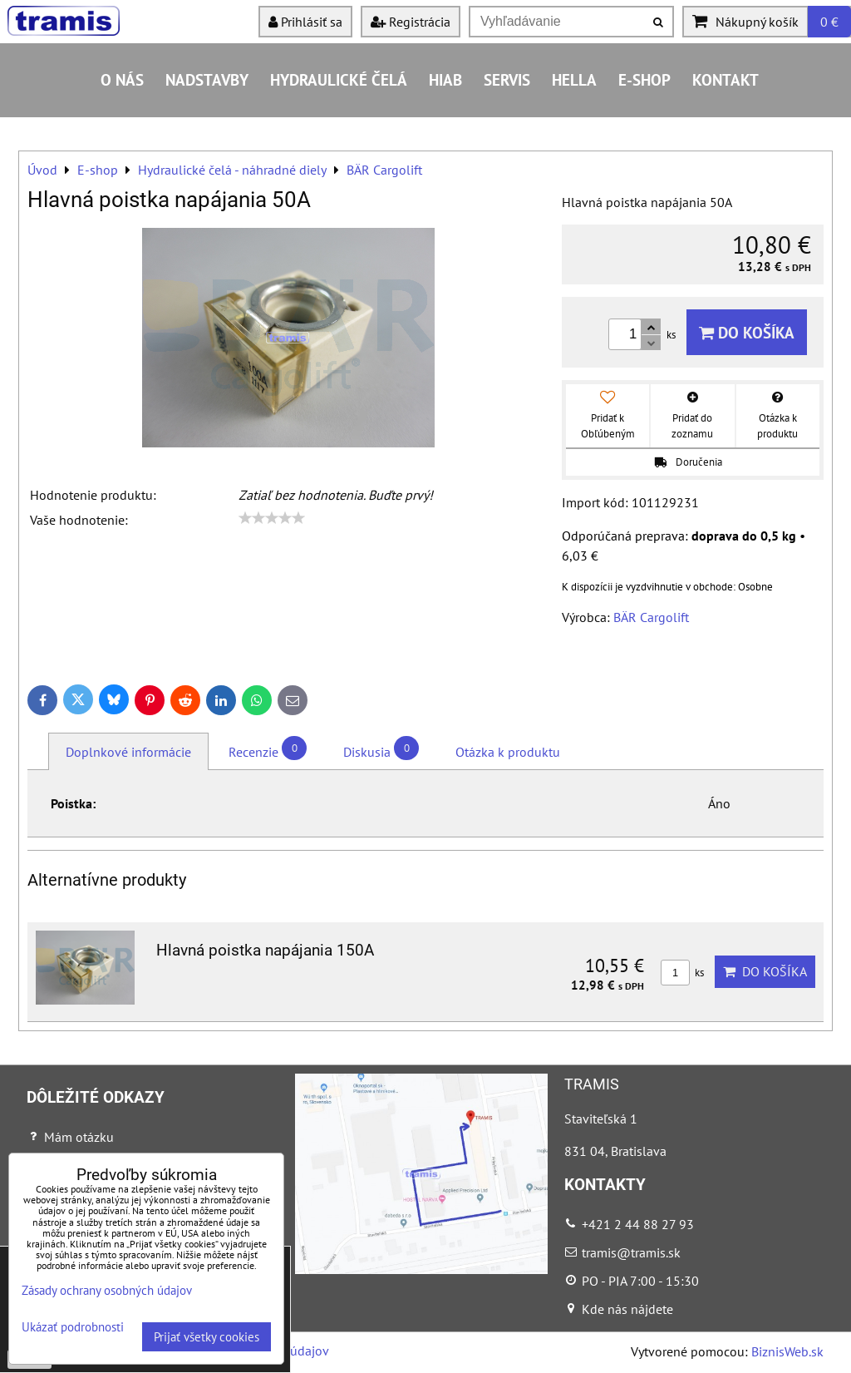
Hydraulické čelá (338, 79)
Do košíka (746, 332)
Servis (507, 79)
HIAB (445, 79)
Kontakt (725, 79)
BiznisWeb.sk (787, 1351)
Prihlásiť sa (305, 21)
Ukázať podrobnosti (73, 1328)
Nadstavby (206, 79)
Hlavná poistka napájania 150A (265, 950)
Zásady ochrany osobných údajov (107, 1290)
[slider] (272, 518)
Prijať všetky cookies (206, 1337)
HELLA (574, 79)
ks (682, 973)
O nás (122, 79)
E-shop (644, 79)
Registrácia (410, 21)
